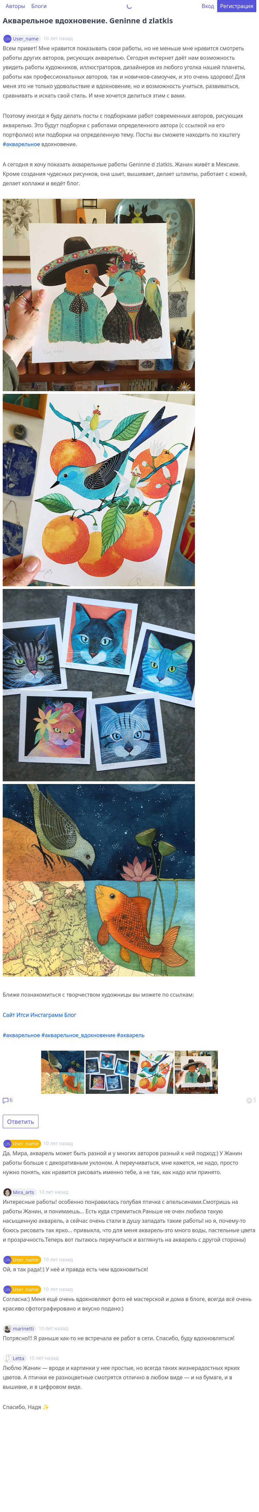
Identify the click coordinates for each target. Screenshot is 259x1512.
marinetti (23, 1328)
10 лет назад (58, 1143)
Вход (208, 6)
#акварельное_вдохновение (78, 1035)
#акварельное (21, 144)
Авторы (15, 6)
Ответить (20, 1121)
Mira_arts (23, 1192)
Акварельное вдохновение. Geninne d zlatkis (88, 20)
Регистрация (236, 6)
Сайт (9, 1015)
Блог (70, 1015)
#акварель (130, 1035)
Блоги (39, 6)
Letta (18, 1358)
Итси (23, 1015)
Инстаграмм (46, 1015)
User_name (25, 39)
